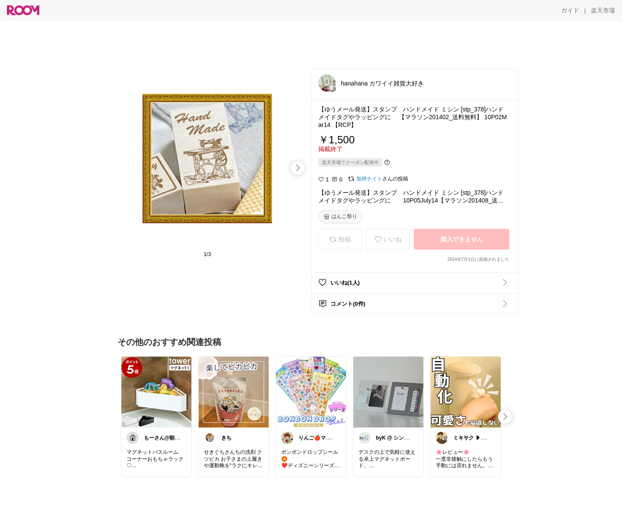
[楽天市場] (603, 10)
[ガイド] (570, 10)
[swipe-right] (298, 168)
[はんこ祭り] (340, 217)
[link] (156, 392)
